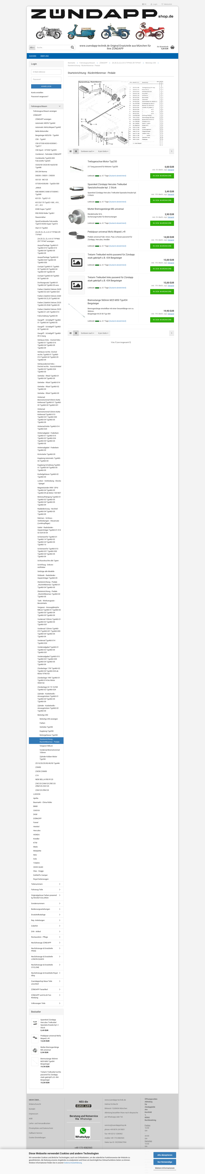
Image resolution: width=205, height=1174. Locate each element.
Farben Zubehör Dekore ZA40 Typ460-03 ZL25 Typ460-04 (49, 297)
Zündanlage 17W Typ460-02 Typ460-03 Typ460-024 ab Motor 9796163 (49, 671)
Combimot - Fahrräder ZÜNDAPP (48, 154)
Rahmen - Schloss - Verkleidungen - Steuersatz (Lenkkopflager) (48, 520)
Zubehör (34, 926)
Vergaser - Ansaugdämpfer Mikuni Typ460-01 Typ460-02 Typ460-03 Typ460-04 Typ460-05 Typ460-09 (49, 611)
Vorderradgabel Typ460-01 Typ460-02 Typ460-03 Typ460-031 (48, 649)
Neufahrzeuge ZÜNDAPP (41, 943)
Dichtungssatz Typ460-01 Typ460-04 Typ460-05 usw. (48, 284)
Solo (35, 859)
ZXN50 (38, 767)
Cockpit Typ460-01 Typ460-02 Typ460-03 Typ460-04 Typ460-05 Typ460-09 (48, 269)
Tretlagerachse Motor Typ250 (102, 161)
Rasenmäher (40, 217)
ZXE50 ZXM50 (41, 771)
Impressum (33, 1114)
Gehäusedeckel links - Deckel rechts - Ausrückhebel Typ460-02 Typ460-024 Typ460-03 (49, 368)
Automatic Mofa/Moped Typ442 (48, 127)
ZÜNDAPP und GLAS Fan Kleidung (41, 996)
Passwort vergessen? (39, 96)
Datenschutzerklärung (73, 1163)
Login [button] (154, 4)
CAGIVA (36, 810)
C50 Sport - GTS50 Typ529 (45, 150)
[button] (144, 4)
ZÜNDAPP (37, 115)
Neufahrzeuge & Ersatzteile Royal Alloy (44, 974)
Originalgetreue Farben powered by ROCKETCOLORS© (44, 896)
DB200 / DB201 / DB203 (45, 175)
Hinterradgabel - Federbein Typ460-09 (48, 449)
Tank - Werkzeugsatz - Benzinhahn (46, 602)
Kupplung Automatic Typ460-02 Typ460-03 (49, 459)
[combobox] (87, 151)
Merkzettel (167, 4)
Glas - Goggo (38, 871)
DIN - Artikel (36, 931)
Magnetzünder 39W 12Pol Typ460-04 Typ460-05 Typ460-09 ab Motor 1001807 (49, 490)
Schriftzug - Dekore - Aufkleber (46, 566)
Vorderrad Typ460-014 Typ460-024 (46, 641)
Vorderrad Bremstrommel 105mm (50, 751)
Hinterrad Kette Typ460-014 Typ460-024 (48, 427)
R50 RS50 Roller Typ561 (45, 213)
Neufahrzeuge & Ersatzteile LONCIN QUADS (42, 957)
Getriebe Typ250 (46, 727)
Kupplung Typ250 (47, 731)
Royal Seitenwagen (41, 879)
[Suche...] (32, 47)
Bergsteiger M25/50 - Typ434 (47, 135)
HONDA (36, 835)
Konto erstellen (37, 92)
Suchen (32, 56)
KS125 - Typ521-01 (43, 198)
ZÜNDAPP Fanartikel (39, 989)
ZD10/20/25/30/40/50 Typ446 (47, 763)
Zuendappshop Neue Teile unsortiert (41, 982)
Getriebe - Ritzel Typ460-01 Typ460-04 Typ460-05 (48, 377)
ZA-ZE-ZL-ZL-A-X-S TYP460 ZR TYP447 (47, 233)
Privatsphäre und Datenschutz (41, 1128)
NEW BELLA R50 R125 (44, 779)
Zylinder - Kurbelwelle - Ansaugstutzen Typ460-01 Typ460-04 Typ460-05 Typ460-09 (48, 698)
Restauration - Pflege (39, 937)
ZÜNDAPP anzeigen (43, 119)
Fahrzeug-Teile (37, 890)
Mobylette (37, 851)
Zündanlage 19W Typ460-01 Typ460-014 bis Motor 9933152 (49, 680)
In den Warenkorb (162, 176)
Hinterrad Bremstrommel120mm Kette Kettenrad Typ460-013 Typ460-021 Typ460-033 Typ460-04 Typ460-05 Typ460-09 (49, 415)
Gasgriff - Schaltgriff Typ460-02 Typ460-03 (49, 328)
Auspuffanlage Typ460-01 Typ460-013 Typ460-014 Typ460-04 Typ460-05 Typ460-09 (48, 249)
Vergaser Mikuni (46, 746)
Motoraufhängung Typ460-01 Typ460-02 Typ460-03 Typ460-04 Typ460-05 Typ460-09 (49, 501)
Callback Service (35, 1133)
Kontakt (32, 1109)
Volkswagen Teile (38, 1003)
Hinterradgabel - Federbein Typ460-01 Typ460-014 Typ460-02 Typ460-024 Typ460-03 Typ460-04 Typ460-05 (48, 438)
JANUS (38, 188)
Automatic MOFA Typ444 (45, 123)
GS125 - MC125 (41, 180)
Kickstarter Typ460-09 (46, 454)
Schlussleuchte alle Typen (48, 561)
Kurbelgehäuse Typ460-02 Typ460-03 (48, 475)
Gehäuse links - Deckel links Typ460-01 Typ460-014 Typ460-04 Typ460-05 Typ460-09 (49, 344)
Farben (42, 723)
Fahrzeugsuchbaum (39, 106)
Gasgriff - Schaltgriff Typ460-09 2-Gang (49, 334)
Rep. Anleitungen (38, 920)
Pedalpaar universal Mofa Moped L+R (106, 231)
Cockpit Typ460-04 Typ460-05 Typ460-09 (48, 277)
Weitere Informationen (165, 1168)
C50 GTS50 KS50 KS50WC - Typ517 (46, 144)
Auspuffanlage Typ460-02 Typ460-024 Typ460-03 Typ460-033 (48, 260)
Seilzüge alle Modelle (46, 571)
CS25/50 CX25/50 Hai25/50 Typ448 (46, 166)
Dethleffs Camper (40, 875)
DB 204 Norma (41, 172)
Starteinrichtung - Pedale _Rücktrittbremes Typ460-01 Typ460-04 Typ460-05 (49, 584)
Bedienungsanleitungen (40, 909)
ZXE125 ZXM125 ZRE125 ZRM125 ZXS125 (45, 784)
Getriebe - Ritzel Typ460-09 (48, 393)
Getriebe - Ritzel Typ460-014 (49, 382)
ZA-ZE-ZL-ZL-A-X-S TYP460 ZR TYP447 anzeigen (49, 240)
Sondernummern (37, 903)
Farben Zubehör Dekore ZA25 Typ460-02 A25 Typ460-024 (49, 290)
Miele (35, 847)
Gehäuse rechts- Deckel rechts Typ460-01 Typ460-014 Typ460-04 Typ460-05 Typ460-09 (48, 356)
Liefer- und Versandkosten (39, 1123)
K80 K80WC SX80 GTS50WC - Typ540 (47, 193)
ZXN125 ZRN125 (42, 790)
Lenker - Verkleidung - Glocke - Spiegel (49, 482)
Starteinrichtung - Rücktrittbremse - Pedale (49, 740)
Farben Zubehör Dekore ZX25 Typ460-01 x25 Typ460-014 (49, 310)
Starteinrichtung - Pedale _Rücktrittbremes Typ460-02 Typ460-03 (49, 594)
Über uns (44, 56)
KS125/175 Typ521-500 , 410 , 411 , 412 (47, 203)
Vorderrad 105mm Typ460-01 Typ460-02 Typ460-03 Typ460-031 (49, 622)
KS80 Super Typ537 (43, 209)
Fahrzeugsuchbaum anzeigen (45, 111)
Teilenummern (37, 884)
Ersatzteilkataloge (38, 915)
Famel (35, 822)
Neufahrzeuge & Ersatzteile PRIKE (42, 949)
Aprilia (35, 798)
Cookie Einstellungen (37, 1137)
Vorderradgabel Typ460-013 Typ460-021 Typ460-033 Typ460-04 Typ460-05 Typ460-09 (49, 660)
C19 (37, 775)
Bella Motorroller (41, 131)
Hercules (36, 830)
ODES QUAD (38, 867)
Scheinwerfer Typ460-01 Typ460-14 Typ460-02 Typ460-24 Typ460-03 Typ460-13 (47, 541)
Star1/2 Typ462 (41, 228)
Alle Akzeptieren (164, 1155)
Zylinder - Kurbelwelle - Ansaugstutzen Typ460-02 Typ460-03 (48, 708)
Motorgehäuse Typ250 (49, 735)
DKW (35, 814)
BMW (35, 806)
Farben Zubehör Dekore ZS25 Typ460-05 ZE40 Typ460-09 (49, 304)
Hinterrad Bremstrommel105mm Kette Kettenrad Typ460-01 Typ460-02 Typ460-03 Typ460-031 (49, 401)
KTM (35, 843)
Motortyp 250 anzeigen (49, 719)
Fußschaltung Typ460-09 (47, 316)
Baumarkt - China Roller (42, 802)
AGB (30, 1118)
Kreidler (36, 839)
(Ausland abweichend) (117, 176)
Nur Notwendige (165, 1162)
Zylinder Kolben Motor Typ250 (48, 758)
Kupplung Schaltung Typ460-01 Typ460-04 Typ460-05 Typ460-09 (49, 467)
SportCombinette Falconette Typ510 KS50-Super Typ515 (46, 222)
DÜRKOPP (37, 818)
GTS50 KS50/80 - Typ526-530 (47, 184)
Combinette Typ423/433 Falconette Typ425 (45, 159)
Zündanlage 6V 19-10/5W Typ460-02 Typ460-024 (48, 688)
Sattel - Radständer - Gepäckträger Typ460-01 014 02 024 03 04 (49, 530)
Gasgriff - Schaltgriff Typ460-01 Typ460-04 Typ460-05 (49, 321)
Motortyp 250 (43, 715)
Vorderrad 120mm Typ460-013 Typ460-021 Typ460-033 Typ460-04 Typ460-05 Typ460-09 (49, 633)
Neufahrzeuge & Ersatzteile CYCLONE (42, 966)
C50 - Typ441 (40, 139)
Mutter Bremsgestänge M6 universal (106, 209)
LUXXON (36, 794)
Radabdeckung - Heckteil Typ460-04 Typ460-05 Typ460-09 (48, 511)
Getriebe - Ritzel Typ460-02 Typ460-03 (48, 387)
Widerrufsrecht (35, 1104)
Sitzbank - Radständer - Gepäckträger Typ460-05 (47, 576)
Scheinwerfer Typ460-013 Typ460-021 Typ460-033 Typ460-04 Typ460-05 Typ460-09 (48, 553)
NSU (35, 855)
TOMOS (36, 863)
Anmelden (46, 86)
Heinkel (36, 826)
